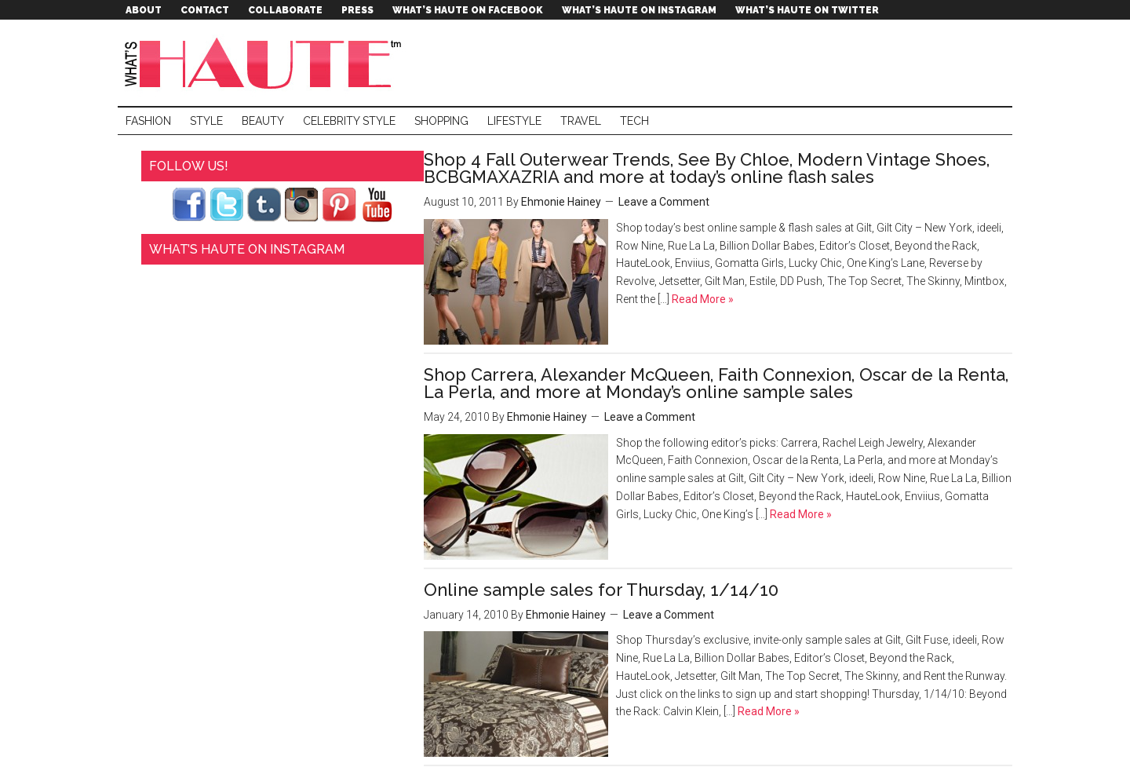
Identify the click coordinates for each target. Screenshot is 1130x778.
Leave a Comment (663, 201)
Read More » (701, 299)
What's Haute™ (267, 62)
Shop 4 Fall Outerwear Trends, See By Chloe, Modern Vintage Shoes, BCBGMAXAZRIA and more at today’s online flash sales (707, 168)
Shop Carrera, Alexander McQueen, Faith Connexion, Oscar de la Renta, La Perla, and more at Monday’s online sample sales (716, 383)
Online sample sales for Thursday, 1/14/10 (601, 589)
